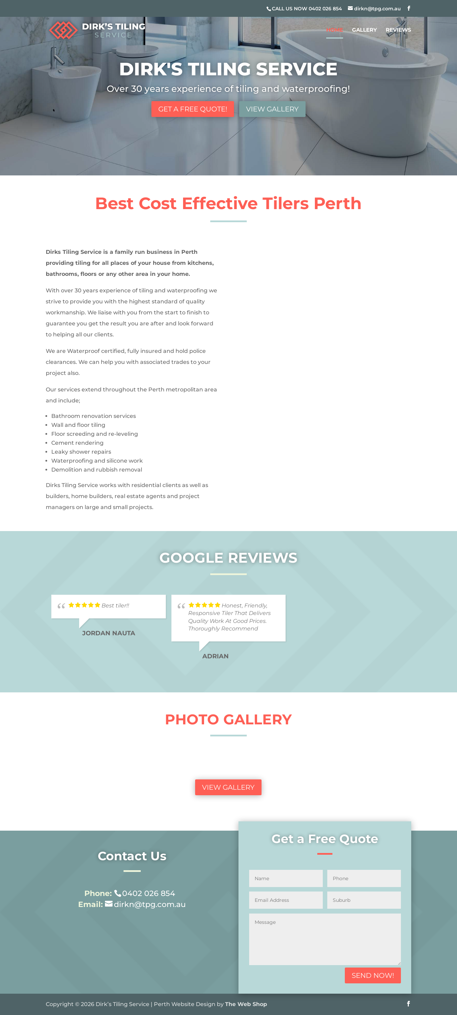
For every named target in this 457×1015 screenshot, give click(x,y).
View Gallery (272, 109)
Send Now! (373, 975)
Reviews (398, 30)
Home (334, 30)
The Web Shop (246, 1004)
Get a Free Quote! (192, 109)
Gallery (364, 30)
